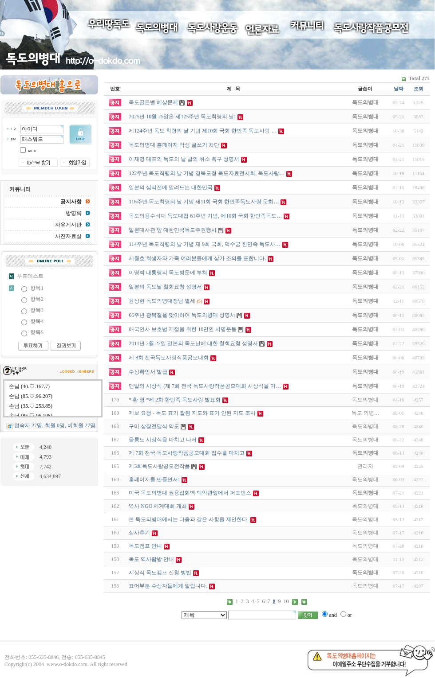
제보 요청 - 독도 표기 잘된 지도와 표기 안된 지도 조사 (192, 413)
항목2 (37, 299)
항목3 (37, 310)
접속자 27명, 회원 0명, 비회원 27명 (54, 425)
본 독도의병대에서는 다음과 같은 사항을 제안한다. (189, 519)
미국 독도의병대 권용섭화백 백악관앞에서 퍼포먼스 (190, 493)
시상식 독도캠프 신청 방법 (160, 572)
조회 (418, 88)
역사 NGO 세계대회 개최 (158, 506)
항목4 (37, 321)
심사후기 (139, 533)
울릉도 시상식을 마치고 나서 (163, 439)
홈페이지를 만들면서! (154, 479)
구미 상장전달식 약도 (154, 426)
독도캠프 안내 (145, 546)
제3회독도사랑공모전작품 (159, 466)
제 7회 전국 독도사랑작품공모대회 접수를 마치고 (187, 453)
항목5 (37, 332)
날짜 (398, 88)
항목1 (37, 288)
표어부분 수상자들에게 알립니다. (168, 586)
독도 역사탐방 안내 (151, 559)
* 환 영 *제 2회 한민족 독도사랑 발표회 (175, 400)
